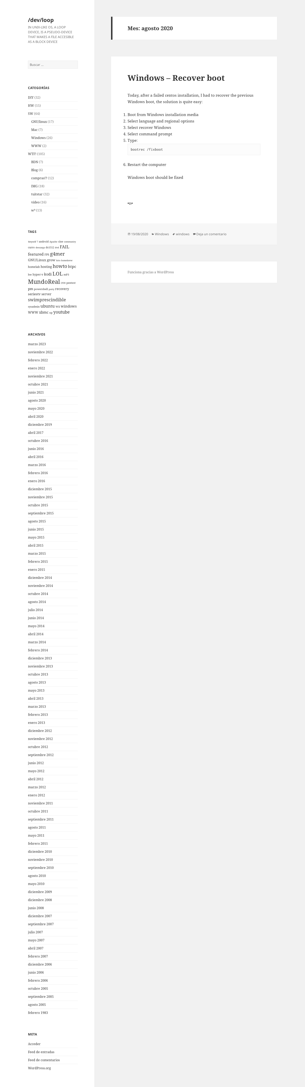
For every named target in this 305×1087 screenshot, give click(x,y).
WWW (36, 146)
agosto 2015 (37, 521)
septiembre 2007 (41, 924)
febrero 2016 (38, 473)
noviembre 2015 (40, 497)
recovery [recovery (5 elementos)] (62, 289)
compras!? (39, 178)
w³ (33, 210)
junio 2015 (36, 529)
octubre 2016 (38, 440)
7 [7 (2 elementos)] (37, 241)
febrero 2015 (38, 561)
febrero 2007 (38, 956)
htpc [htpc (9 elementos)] (72, 266)
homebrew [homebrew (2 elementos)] (66, 260)
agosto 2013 (37, 682)
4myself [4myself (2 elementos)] (32, 241)
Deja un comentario (211, 234)
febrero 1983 (38, 1012)
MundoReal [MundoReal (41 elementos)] (44, 282)
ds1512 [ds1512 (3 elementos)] (50, 247)
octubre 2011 (38, 811)
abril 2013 (35, 698)
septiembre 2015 (41, 513)
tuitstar (37, 194)
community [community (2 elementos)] (70, 241)
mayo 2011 (36, 835)
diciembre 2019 (40, 424)
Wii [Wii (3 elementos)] (58, 306)
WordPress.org (39, 1068)
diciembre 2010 (40, 851)
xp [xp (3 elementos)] (51, 312)
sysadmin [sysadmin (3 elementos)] (34, 306)
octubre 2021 (38, 384)
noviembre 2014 (40, 585)
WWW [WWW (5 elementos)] (33, 312)
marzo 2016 (37, 465)
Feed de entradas (41, 1052)
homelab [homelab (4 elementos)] (34, 267)
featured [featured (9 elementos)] (36, 254)
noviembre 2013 (40, 666)
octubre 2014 (38, 594)
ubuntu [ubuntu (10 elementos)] (47, 306)
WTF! (32, 154)
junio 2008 (36, 908)
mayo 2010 (36, 884)
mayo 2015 (36, 537)
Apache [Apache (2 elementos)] (53, 241)
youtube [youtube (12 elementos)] (61, 312)
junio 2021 (36, 392)
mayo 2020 (36, 408)
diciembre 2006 (40, 964)
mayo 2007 (36, 940)
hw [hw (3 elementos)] (30, 274)
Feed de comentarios (44, 1060)
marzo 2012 (37, 787)
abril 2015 (35, 545)
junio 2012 (36, 763)
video (35, 202)
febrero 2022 (38, 360)
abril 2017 (35, 432)
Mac (34, 129)
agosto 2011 (37, 827)
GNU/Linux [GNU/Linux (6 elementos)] (37, 260)
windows (183, 234)
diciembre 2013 (40, 658)
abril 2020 (35, 416)
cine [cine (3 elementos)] (60, 241)
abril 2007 (35, 948)
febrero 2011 (38, 843)
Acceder (34, 1044)
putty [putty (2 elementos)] (51, 289)
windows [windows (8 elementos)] (69, 306)
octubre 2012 (38, 747)
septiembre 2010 (41, 867)
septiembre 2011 (41, 819)
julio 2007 (35, 932)
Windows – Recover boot (176, 77)
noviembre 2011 (40, 803)
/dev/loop (41, 20)
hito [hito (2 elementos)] (58, 260)
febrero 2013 (38, 714)
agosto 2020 (37, 400)
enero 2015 (36, 569)
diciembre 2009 (40, 892)
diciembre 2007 (40, 916)
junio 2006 (36, 972)
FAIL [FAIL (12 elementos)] (64, 247)
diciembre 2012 (40, 730)
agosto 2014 (37, 602)
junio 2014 (36, 618)
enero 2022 (36, 368)
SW (30, 113)
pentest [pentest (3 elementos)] (71, 283)
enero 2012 (36, 795)
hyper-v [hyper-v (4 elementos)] (38, 274)
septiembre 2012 (41, 755)
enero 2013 (36, 722)
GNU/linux (39, 121)
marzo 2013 (37, 706)
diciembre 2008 (40, 900)
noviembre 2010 (40, 859)
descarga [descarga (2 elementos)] (40, 247)
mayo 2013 (36, 690)
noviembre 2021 (40, 376)
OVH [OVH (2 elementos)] (63, 283)
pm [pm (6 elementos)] (30, 288)
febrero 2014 (38, 650)
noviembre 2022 (40, 352)
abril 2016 (35, 457)
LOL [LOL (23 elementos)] (58, 273)
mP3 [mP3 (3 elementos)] (66, 274)
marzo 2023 (37, 344)
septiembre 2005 (41, 996)
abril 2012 (35, 779)
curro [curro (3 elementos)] (31, 247)
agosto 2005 (37, 1004)
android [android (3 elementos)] (44, 241)
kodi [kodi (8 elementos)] (48, 274)
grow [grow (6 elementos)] (51, 260)
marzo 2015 (37, 553)
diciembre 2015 (40, 489)
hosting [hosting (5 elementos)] (46, 266)
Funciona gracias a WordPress (151, 272)
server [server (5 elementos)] (46, 294)
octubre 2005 (38, 988)
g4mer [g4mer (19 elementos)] (57, 253)
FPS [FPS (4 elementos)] (46, 254)
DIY (31, 97)
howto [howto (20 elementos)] (60, 266)
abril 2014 (35, 634)
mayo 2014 (36, 626)
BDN (34, 162)
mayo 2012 (36, 771)
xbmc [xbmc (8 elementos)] (43, 312)
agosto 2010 (37, 876)
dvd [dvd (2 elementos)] (57, 247)
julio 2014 (35, 610)
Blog (34, 170)
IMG (34, 186)
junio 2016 (36, 449)
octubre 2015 (38, 505)
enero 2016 (36, 481)
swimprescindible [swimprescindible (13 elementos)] (47, 300)
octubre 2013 (38, 674)
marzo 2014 (37, 642)
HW (31, 105)
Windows (38, 138)
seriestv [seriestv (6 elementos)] (34, 294)
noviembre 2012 (40, 739)
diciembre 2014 (40, 577)
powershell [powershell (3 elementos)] (41, 289)
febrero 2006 (38, 980)
